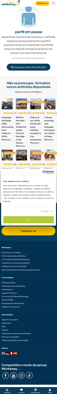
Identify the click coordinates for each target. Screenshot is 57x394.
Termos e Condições (10, 337)
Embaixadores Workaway (13, 303)
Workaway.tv (7, 289)
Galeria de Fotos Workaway (13, 286)
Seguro (5, 330)
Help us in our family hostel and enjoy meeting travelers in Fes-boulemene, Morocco (36, 130)
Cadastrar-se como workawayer (16, 263)
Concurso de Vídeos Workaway (15, 296)
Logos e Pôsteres (9, 293)
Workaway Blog (8, 282)
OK (28, 220)
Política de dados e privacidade (15, 340)
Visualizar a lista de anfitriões (28, 67)
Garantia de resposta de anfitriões (16, 333)
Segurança (6, 323)
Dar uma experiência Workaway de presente (21, 270)
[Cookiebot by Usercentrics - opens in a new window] (42, 172)
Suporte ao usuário (10, 319)
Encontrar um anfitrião (11, 252)
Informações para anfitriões (14, 256)
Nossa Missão (7, 300)
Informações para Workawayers (15, 259)
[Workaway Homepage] (11, 2)
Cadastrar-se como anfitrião (14, 266)
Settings (45, 211)
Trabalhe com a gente (11, 306)
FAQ (3, 326)
